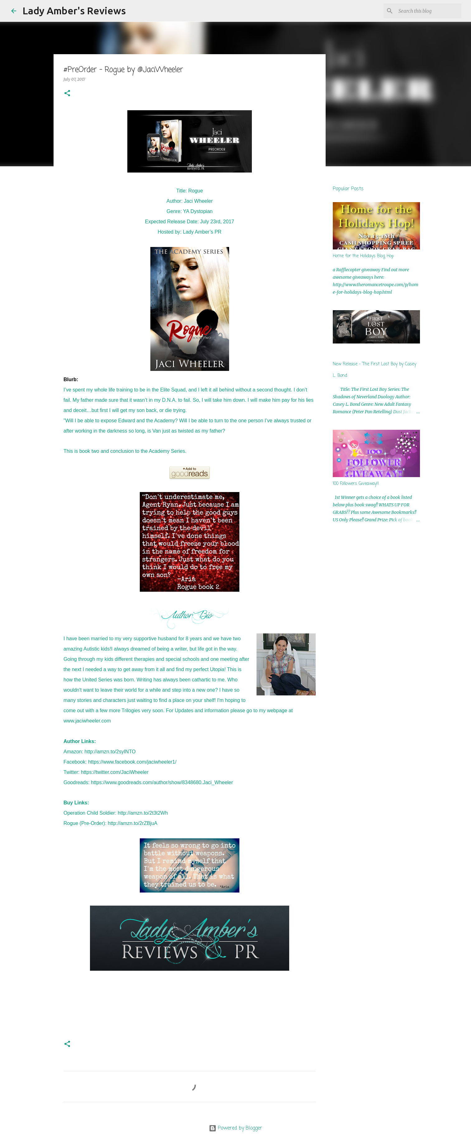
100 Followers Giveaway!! (356, 484)
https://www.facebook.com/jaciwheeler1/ (132, 762)
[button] (67, 93)
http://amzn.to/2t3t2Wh (143, 813)
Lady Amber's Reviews (74, 10)
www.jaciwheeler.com (87, 720)
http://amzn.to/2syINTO (110, 751)
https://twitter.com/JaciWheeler (114, 772)
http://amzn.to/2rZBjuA (132, 823)
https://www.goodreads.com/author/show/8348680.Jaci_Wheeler (162, 782)
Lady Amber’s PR (202, 232)
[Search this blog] (428, 10)
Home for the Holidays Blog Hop (363, 256)
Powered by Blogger (235, 1128)
